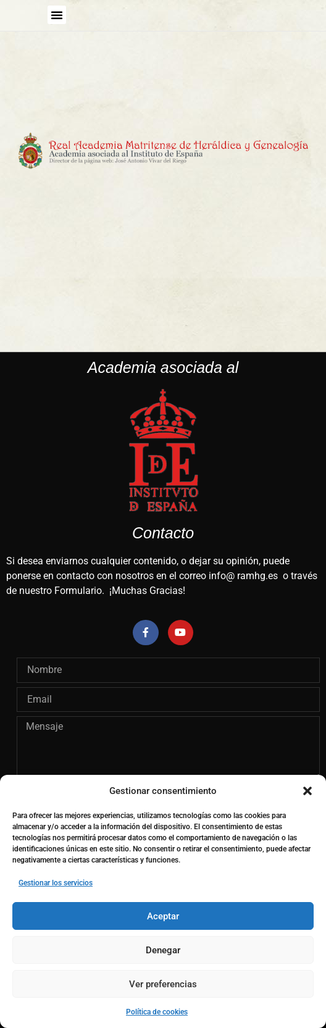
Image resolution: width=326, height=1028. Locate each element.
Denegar (163, 950)
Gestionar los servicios (56, 883)
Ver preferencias (163, 984)
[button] (307, 791)
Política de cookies (157, 1012)
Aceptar (163, 916)
